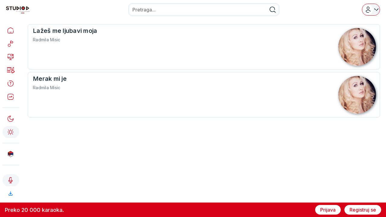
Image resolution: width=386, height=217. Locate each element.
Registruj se (363, 210)
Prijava (328, 210)
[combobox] (203, 9)
